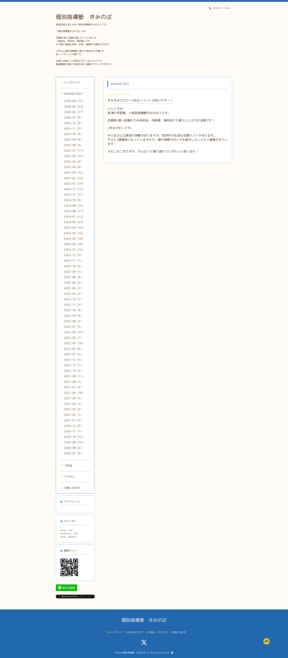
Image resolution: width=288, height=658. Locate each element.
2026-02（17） (74, 112)
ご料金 (66, 465)
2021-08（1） (73, 381)
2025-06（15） (74, 156)
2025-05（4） (73, 161)
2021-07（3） (73, 387)
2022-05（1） (73, 337)
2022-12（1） (73, 299)
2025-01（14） (74, 183)
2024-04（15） (74, 233)
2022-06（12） (74, 332)
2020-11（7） (73, 431)
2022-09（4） (73, 315)
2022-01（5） (73, 354)
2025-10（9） (73, 134)
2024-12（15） (74, 189)
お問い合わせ (70, 488)
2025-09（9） (73, 139)
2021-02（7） (73, 415)
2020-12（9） (73, 426)
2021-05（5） (73, 398)
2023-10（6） (73, 266)
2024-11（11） (74, 194)
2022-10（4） (73, 310)
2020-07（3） (73, 453)
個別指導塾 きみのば (84, 17)
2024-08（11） (74, 211)
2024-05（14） (74, 227)
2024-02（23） (74, 244)
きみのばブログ (72, 93)
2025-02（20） (74, 178)
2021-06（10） (74, 393)
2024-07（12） (74, 216)
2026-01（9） (73, 117)
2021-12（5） (73, 359)
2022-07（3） (73, 326)
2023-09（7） (73, 271)
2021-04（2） (73, 404)
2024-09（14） (74, 205)
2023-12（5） (73, 255)
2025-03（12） (74, 172)
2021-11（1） (73, 365)
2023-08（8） (73, 277)
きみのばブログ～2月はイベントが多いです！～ (140, 100)
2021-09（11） (74, 376)
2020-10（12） (74, 437)
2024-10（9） (73, 200)
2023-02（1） (73, 293)
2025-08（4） (73, 145)
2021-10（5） (73, 370)
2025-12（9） (73, 123)
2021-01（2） (73, 420)
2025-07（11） (74, 150)
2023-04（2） (73, 288)
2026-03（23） (74, 106)
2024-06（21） (74, 222)
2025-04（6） (73, 167)
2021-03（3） (73, 409)
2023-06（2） (73, 282)
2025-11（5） (73, 128)
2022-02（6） (73, 348)
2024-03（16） (74, 238)
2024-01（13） (74, 249)
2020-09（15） (74, 442)
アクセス (68, 476)
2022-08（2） (73, 321)
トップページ (70, 82)
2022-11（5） (73, 304)
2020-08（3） (73, 448)
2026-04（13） (74, 101)
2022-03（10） (74, 343)
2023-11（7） (73, 260)
